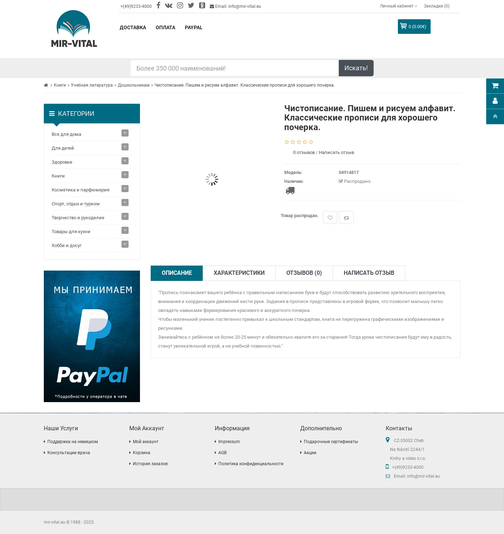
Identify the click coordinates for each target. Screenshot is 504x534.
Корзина (141, 452)
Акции (310, 452)
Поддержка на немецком (72, 441)
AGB (222, 452)
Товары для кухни (71, 231)
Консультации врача (68, 452)
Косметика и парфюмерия (80, 189)
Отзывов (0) (304, 272)
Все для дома (66, 134)
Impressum (229, 441)
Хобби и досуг (67, 245)
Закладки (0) (437, 6)
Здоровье (62, 162)
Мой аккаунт (146, 441)
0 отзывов (304, 152)
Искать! (356, 68)
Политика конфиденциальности (251, 463)
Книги (60, 85)
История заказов (150, 463)
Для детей (63, 148)
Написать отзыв (336, 152)
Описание (177, 272)
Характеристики (239, 272)
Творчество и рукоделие (78, 217)
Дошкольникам (134, 85)
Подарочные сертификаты (331, 441)
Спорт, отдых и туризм (76, 203)
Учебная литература (92, 85)
